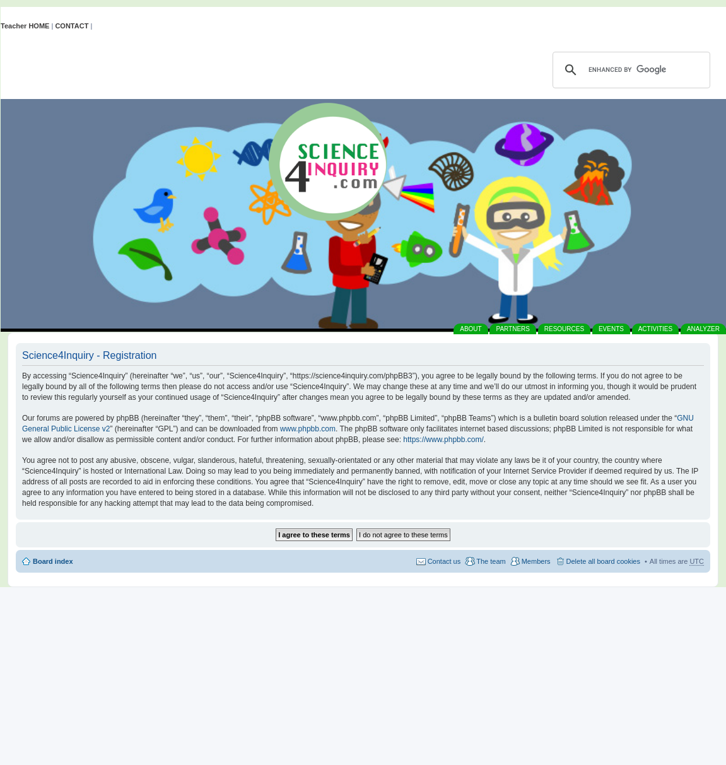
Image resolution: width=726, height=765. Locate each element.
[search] (629, 70)
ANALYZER (703, 328)
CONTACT (71, 26)
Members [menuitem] (536, 561)
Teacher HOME (25, 26)
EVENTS (611, 328)
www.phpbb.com (308, 428)
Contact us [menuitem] (444, 561)
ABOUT (470, 328)
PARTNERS (513, 328)
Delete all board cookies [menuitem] (603, 561)
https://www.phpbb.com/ (443, 439)
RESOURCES (564, 328)
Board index (53, 561)
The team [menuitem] (490, 561)
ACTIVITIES (655, 328)
